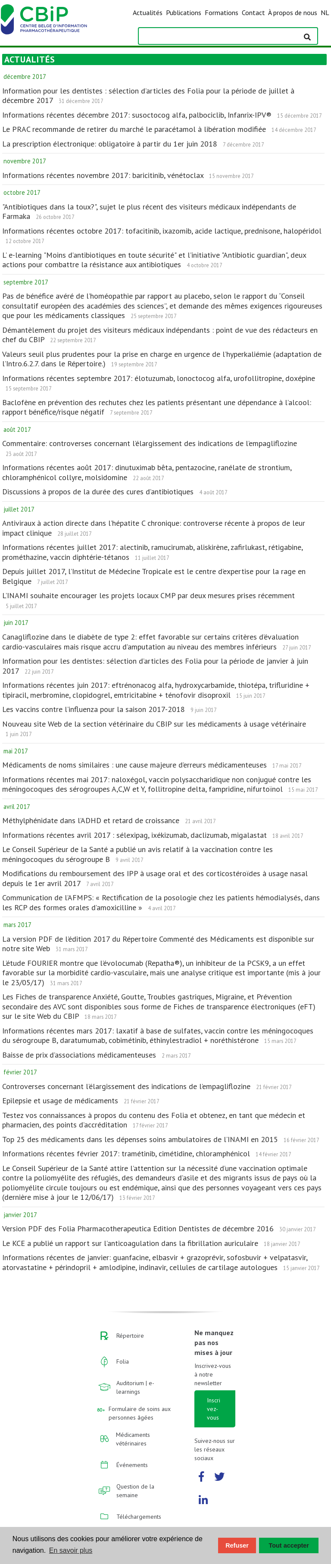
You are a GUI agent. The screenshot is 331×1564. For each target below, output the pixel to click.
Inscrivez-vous (213, 1408)
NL (325, 12)
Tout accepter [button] (289, 1545)
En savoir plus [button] (71, 1550)
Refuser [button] (237, 1545)
